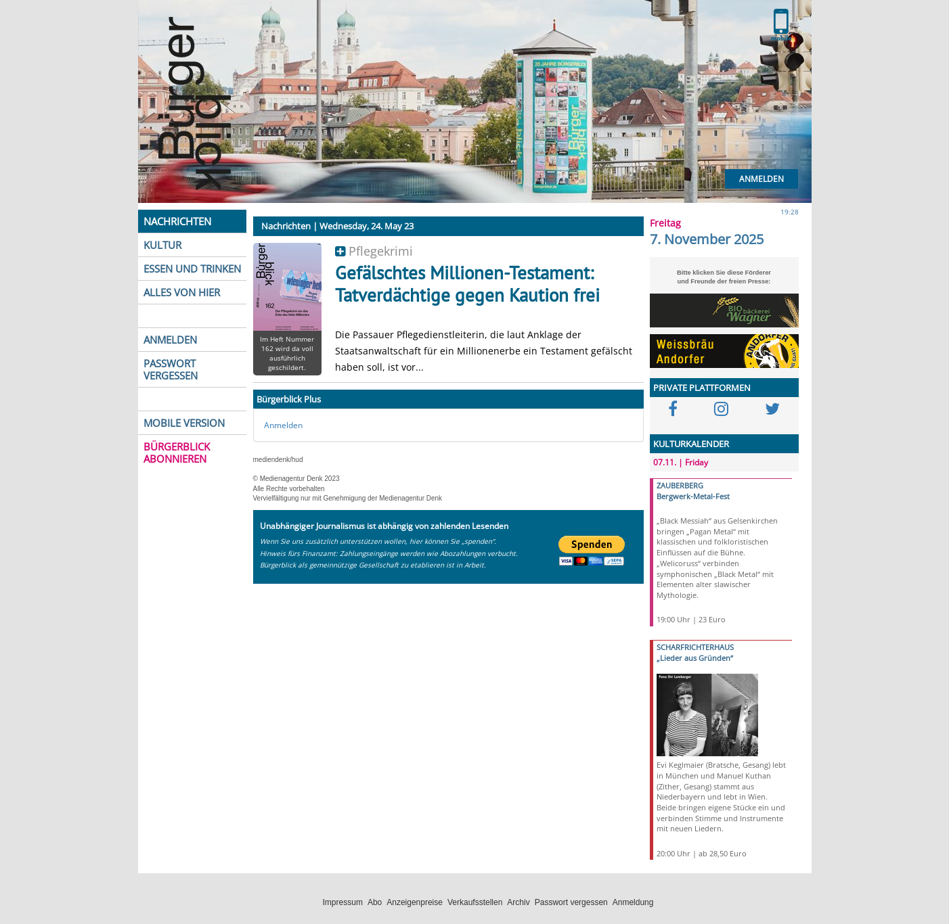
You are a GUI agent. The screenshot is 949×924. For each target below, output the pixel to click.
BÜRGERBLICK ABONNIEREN (177, 452)
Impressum (343, 902)
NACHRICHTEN (177, 221)
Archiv (518, 902)
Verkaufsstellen (474, 902)
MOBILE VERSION (184, 423)
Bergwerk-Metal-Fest (693, 496)
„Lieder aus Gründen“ (695, 658)
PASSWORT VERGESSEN (171, 369)
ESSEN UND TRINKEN (192, 268)
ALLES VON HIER (182, 292)
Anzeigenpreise (415, 902)
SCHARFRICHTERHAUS (695, 647)
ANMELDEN (170, 339)
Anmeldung (633, 902)
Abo (375, 902)
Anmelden (761, 179)
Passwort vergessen (571, 902)
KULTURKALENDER (691, 444)
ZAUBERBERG (680, 485)
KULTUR (162, 245)
